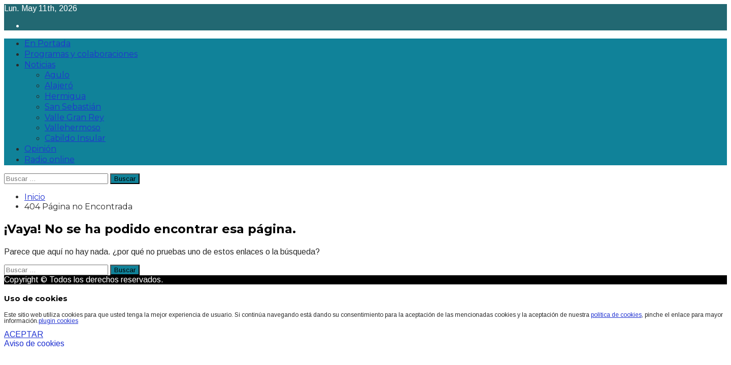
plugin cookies (58, 320)
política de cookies (616, 314)
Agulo (57, 75)
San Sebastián (73, 107)
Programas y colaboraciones (81, 54)
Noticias (39, 64)
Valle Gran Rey (74, 117)
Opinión (40, 149)
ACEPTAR (23, 334)
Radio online (49, 159)
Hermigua (65, 96)
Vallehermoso (73, 127)
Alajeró (59, 85)
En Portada (47, 43)
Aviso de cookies (34, 343)
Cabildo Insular (75, 138)
